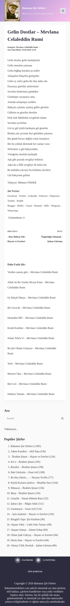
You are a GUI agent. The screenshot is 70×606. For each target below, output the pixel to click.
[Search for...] (31, 418)
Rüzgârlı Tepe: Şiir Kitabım (25, 519)
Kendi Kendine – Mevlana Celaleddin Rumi (31, 328)
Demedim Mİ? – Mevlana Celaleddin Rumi (30, 317)
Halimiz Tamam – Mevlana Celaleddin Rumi (31, 394)
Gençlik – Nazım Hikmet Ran (26, 498)
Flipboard (54, 196)
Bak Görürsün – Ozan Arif (25, 472)
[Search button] (62, 418)
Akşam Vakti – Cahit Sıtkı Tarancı (29, 524)
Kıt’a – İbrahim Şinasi (22, 461)
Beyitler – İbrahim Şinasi (24, 467)
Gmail (29, 205)
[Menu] (63, 11)
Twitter (22, 196)
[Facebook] (24, 560)
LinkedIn (32, 196)
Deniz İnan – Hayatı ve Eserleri (27, 540)
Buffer (20, 205)
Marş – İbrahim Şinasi (22, 493)
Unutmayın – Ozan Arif (23, 508)
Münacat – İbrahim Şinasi (24, 488)
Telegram (55, 205)
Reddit (20, 200)
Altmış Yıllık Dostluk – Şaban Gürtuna (31, 545)
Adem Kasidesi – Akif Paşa (25, 451)
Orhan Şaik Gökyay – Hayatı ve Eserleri (32, 535)
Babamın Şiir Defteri (34, 8)
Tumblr (11, 200)
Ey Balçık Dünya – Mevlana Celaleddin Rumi (32, 297)
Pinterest (43, 196)
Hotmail (38, 205)
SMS (46, 205)
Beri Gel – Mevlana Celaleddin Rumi (27, 383)
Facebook (12, 196)
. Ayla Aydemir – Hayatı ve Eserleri (29, 514)
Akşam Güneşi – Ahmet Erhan (27, 529)
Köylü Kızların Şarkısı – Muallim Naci (31, 482)
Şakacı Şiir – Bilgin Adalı (24, 503)
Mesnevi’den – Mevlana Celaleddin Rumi (29, 373)
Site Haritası (35, 571)
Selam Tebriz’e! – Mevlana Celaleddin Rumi (31, 338)
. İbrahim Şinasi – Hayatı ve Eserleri (30, 456)
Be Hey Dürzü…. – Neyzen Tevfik (29, 477)
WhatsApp (13, 210)
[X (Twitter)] (45, 560)
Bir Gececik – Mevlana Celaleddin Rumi (29, 307)
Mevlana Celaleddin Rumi (27, 47)
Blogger (11, 205)
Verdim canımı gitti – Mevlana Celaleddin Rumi (33, 272)
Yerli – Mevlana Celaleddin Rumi (25, 363)
